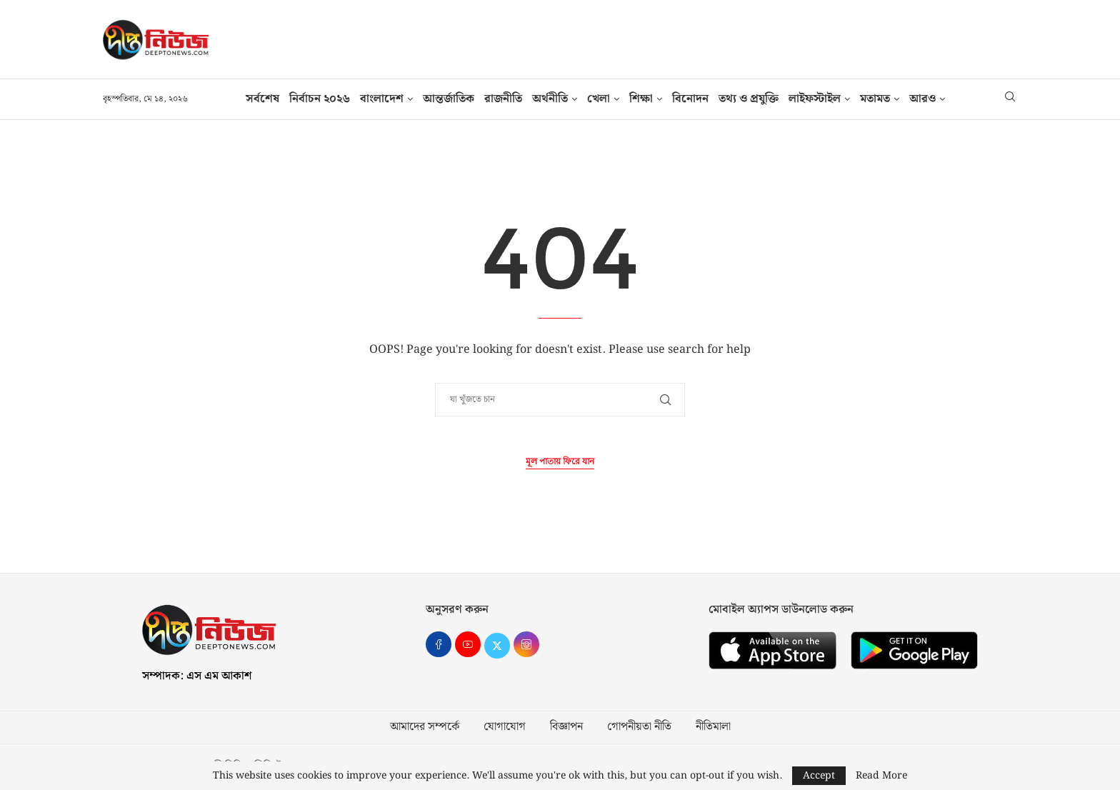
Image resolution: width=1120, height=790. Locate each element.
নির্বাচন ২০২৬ (319, 99)
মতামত (875, 99)
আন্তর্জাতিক (448, 99)
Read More (881, 776)
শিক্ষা (641, 99)
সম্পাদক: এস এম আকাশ (196, 676)
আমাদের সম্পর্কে (424, 727)
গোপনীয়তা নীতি (639, 727)
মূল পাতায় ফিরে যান (560, 461)
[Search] (1010, 99)
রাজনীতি (503, 99)
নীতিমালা (713, 727)
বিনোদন (690, 99)
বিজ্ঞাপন (566, 727)
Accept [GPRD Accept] (819, 776)
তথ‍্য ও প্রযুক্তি (749, 99)
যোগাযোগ (505, 727)
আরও (922, 99)
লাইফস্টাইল (815, 99)
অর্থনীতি (550, 99)
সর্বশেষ (262, 99)
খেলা (598, 99)
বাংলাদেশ (382, 99)
